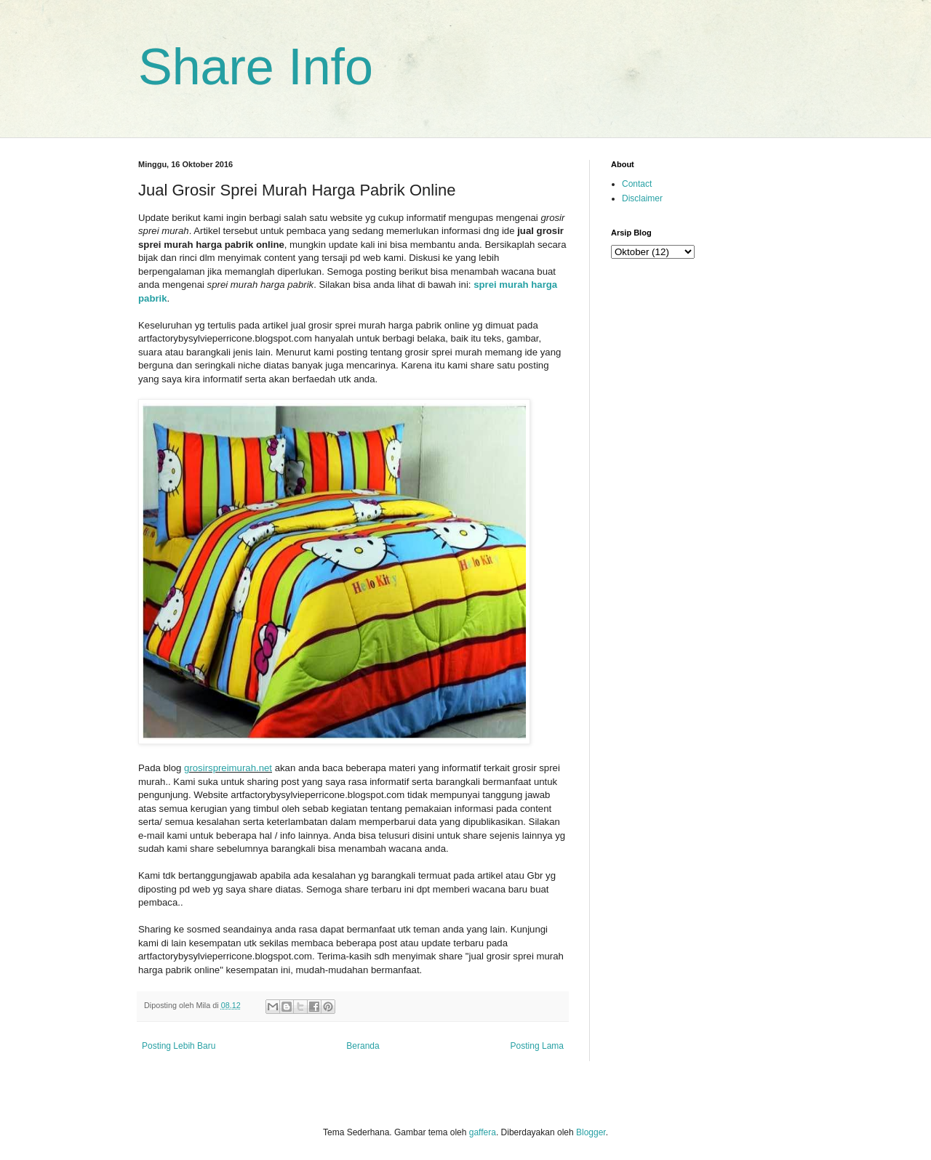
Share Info (255, 67)
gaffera (482, 1132)
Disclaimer (642, 198)
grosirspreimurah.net (228, 767)
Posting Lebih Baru (178, 1046)
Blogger (591, 1132)
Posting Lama (537, 1046)
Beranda (362, 1046)
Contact (637, 184)
